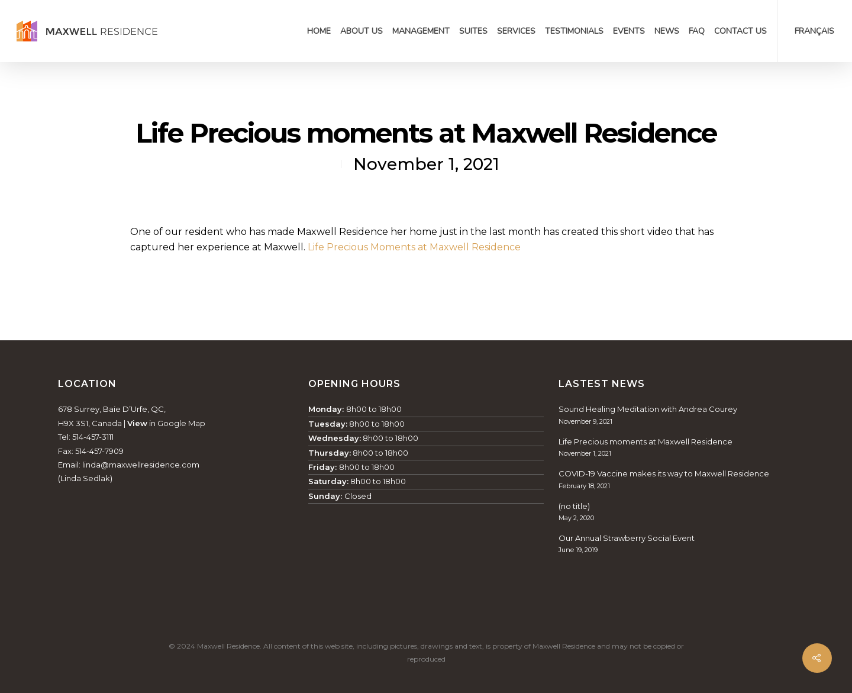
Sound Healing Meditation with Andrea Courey (648, 409)
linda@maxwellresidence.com (140, 464)
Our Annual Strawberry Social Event (627, 538)
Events (629, 31)
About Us (361, 31)
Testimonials (574, 31)
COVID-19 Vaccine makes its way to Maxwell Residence (664, 473)
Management (421, 31)
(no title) (574, 506)
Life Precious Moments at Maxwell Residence (414, 247)
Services (516, 31)
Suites (473, 31)
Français (814, 31)
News (666, 31)
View (137, 423)
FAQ (697, 31)
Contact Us (740, 31)
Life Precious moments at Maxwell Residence (645, 441)
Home (319, 31)
